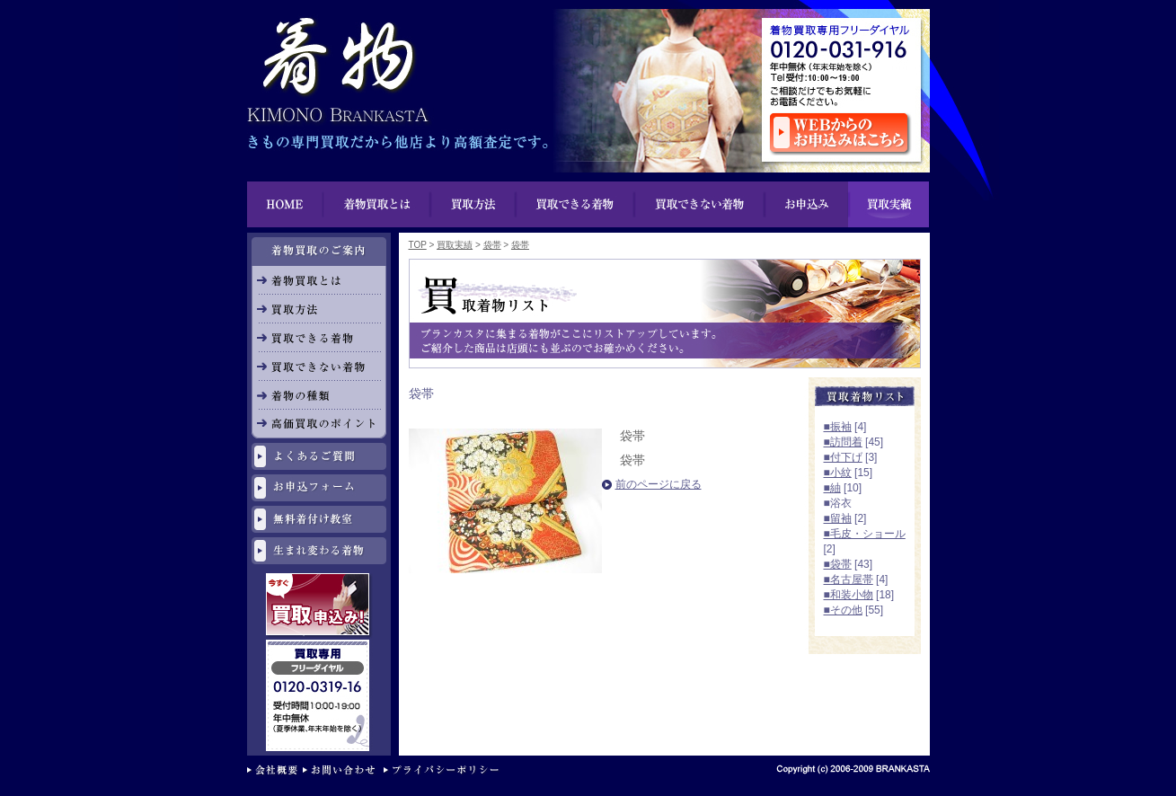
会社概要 (275, 771)
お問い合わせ (343, 771)
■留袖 (838, 518)
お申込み (806, 204)
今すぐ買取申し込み (319, 606)
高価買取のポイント (319, 424)
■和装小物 (848, 594)
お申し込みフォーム (319, 487)
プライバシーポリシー (445, 771)
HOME (285, 204)
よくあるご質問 (319, 456)
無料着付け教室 (319, 519)
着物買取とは (377, 204)
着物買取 (337, 63)
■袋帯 (838, 564)
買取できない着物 (699, 204)
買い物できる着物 (576, 204)
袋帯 (492, 245)
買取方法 (474, 204)
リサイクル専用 (319, 647)
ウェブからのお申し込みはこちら (840, 133)
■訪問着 (843, 442)
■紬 (832, 488)
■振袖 (838, 426)
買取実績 (888, 204)
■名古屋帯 (848, 579)
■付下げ (843, 457)
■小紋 (838, 472)
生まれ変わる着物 (319, 550)
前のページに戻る (658, 484)
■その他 (843, 610)
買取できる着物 (319, 337)
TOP (418, 245)
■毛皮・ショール (865, 533)
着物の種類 (319, 395)
